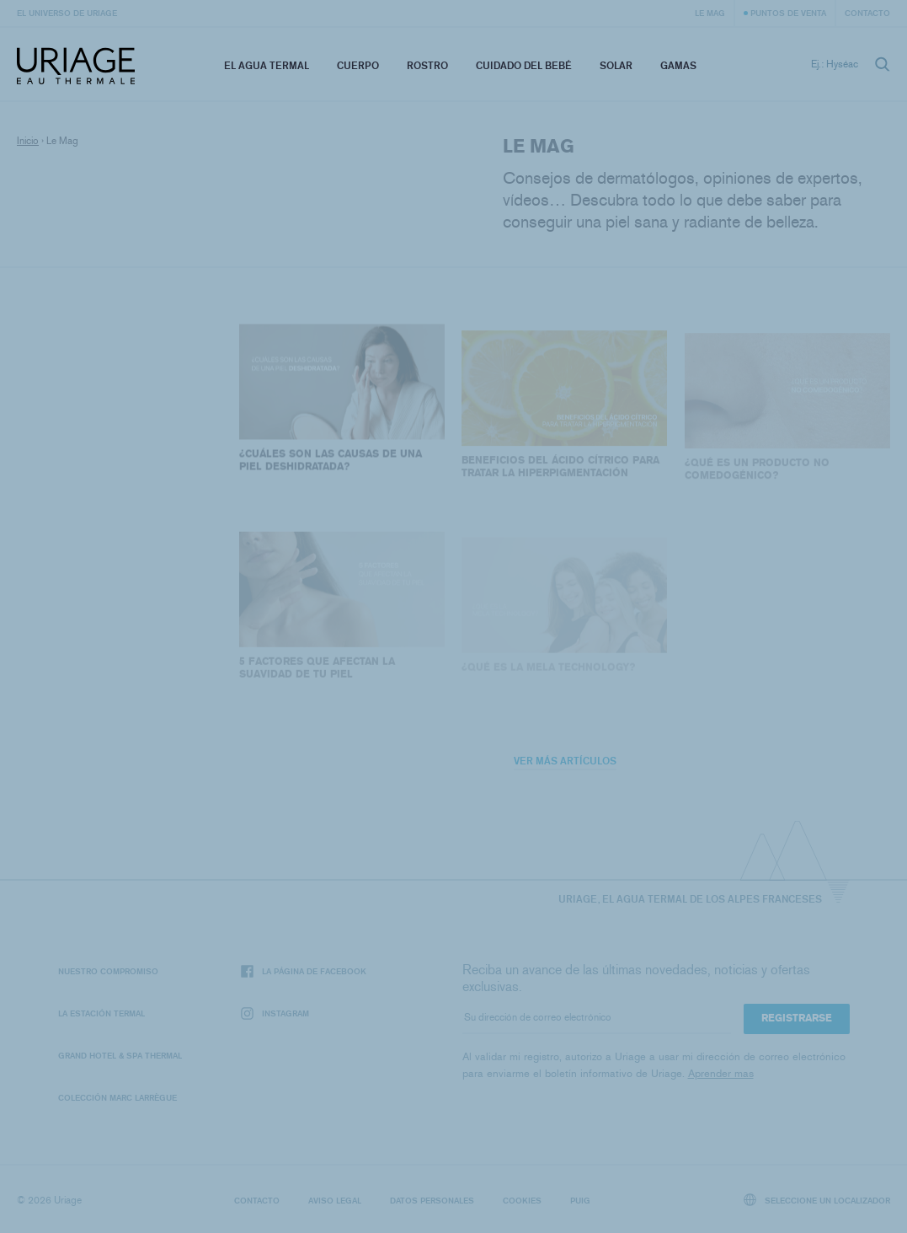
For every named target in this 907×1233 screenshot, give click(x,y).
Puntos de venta (788, 13)
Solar (616, 65)
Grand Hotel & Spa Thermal (120, 1055)
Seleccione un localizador (817, 1199)
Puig (580, 1200)
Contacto (867, 13)
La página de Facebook (303, 971)
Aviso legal (334, 1200)
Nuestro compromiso (108, 971)
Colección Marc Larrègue (117, 1097)
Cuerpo (358, 65)
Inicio (28, 141)
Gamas (678, 65)
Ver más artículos (565, 760)
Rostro (427, 65)
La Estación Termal (101, 1013)
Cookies (522, 1200)
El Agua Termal (266, 65)
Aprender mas (721, 1073)
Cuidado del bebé (524, 65)
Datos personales (432, 1200)
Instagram (275, 1013)
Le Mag (710, 13)
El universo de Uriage (67, 13)
